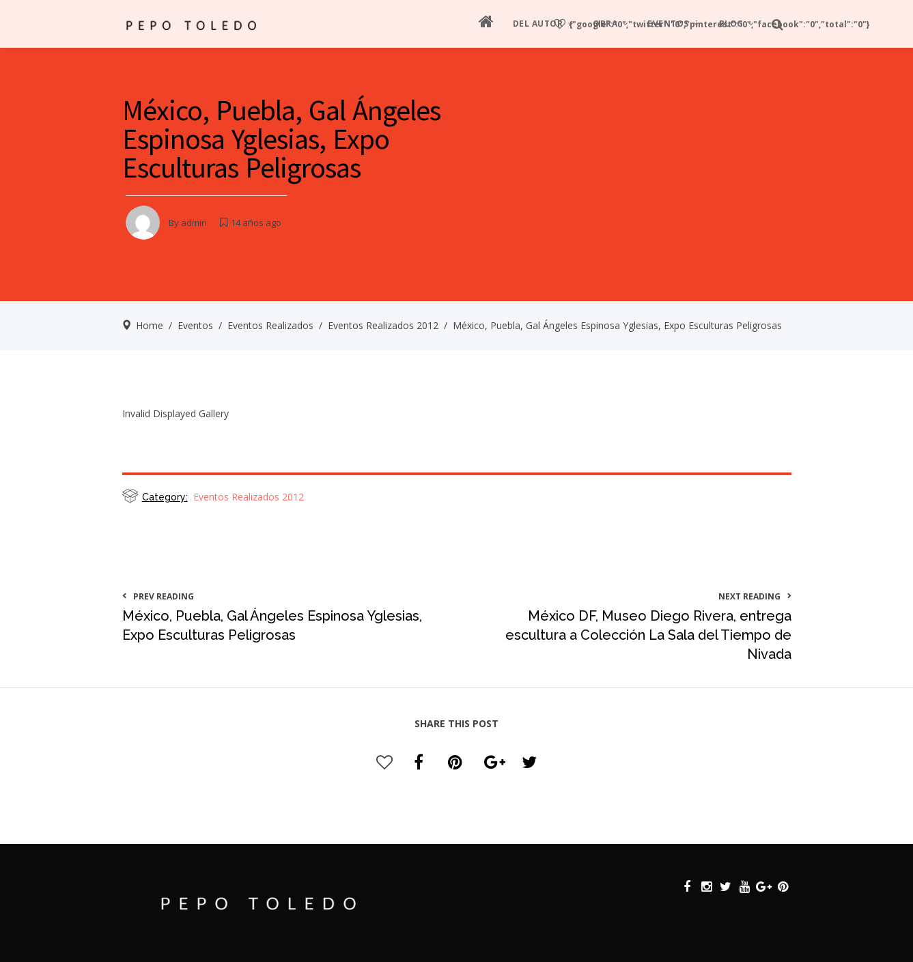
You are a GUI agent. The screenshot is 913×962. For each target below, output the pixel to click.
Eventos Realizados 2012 (383, 325)
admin (194, 222)
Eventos (195, 325)
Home (149, 325)
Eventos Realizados (270, 325)
